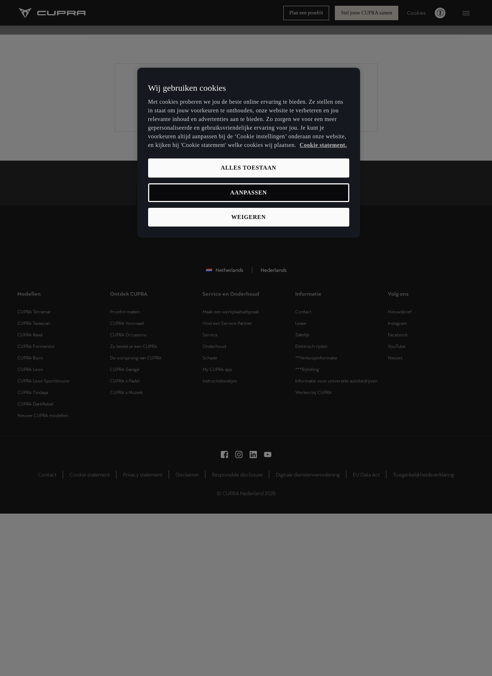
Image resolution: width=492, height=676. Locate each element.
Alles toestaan (248, 168)
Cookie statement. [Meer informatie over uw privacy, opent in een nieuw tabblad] (323, 145)
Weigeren (248, 217)
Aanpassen (248, 192)
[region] (248, 153)
